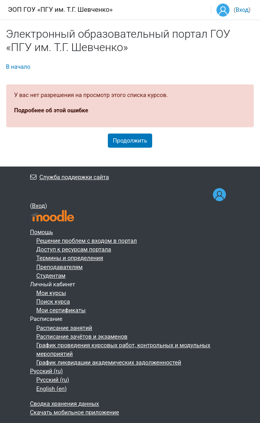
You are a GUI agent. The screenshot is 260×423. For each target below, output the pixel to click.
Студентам (51, 275)
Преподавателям (59, 267)
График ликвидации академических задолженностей (109, 362)
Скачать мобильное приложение (74, 412)
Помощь (41, 232)
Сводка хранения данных (64, 403)
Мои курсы (51, 293)
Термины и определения (70, 258)
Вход (242, 9)
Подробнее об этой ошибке (51, 110)
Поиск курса (53, 301)
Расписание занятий (64, 327)
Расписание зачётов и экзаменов (82, 336)
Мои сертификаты (61, 310)
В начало (18, 66)
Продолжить (130, 140)
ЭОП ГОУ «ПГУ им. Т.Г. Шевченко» (60, 9)
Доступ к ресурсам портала (73, 249)
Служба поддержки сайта (69, 177)
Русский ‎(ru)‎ (46, 371)
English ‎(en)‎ (51, 388)
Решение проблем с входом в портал (86, 240)
